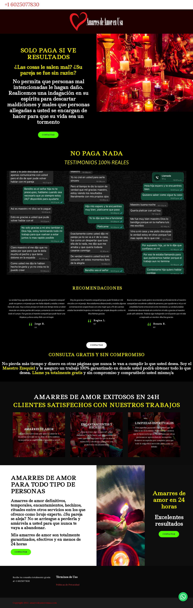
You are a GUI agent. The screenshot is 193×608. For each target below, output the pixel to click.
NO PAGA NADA (96, 153)
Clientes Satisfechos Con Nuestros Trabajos (96, 405)
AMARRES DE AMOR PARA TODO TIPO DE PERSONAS (43, 484)
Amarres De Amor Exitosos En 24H (96, 397)
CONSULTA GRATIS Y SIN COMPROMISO (96, 355)
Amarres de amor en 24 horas (168, 499)
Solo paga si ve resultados (48, 54)
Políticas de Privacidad (67, 584)
